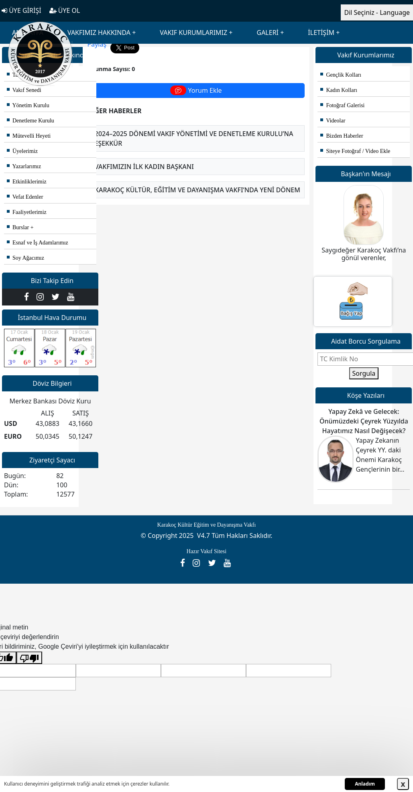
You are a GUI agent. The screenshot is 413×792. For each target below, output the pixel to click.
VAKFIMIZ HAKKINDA (98, 32)
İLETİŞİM (321, 32)
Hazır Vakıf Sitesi (206, 551)
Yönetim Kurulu (28, 105)
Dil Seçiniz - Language (377, 12)
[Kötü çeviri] (29, 658)
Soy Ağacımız (25, 258)
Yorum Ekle (196, 90)
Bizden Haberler (341, 136)
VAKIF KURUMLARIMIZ (193, 32)
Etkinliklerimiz (27, 182)
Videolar (332, 121)
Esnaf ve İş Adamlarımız (37, 243)
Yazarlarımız (24, 166)
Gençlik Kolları (340, 75)
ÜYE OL (64, 10)
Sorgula (364, 373)
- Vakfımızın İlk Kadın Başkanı (142, 166)
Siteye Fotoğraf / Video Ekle (355, 151)
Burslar (18, 227)
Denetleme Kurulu (30, 121)
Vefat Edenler (25, 197)
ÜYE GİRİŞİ (21, 10)
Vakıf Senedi (24, 90)
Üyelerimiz (22, 151)
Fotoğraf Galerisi (342, 105)
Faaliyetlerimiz (27, 212)
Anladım (365, 783)
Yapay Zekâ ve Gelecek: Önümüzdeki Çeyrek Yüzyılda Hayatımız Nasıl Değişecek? (363, 421)
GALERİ (267, 32)
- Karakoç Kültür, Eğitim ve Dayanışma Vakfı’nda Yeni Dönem (195, 189)
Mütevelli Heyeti (29, 136)
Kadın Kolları (338, 90)
